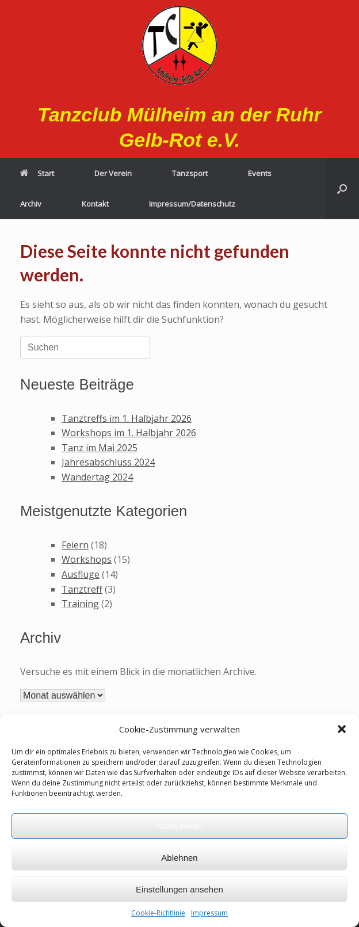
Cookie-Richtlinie (158, 913)
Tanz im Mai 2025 (100, 447)
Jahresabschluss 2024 (108, 462)
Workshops (87, 559)
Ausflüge (81, 574)
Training (80, 603)
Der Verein (113, 173)
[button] (341, 729)
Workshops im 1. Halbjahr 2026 (129, 432)
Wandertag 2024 (97, 477)
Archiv (30, 204)
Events (260, 173)
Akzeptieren (179, 826)
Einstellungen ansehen (179, 889)
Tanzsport (190, 173)
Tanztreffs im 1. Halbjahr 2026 (127, 418)
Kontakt (95, 204)
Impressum (209, 913)
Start (37, 173)
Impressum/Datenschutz (192, 204)
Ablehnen (179, 858)
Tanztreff (82, 589)
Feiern (75, 545)
